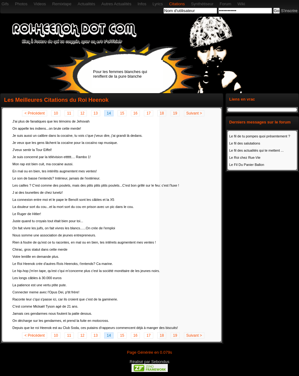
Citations (177, 4)
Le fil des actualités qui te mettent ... (256, 150)
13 (96, 113)
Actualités (86, 4)
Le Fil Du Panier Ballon (246, 164)
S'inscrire (289, 10)
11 (69, 113)
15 (122, 113)
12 (82, 113)
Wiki (241, 4)
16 (135, 113)
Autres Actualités (116, 4)
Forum (225, 4)
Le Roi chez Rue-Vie (245, 157)
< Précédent (35, 113)
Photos (21, 4)
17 (148, 113)
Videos (40, 4)
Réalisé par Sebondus (149, 361)
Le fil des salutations (244, 143)
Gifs (5, 4)
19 (175, 113)
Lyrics (158, 4)
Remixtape (61, 4)
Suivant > (194, 113)
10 (56, 113)
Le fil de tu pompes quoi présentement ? (259, 136)
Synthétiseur (202, 4)
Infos (141, 4)
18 (162, 113)
